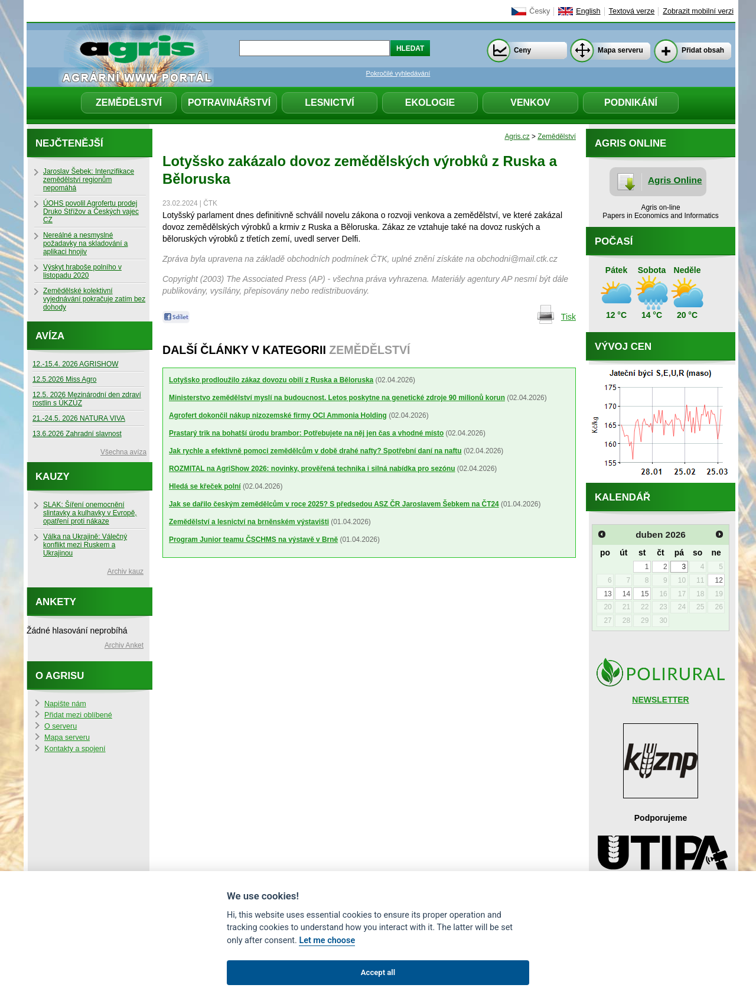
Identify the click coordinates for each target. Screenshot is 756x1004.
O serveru (60, 726)
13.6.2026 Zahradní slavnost (77, 434)
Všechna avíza (123, 452)
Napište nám (65, 704)
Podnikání (630, 103)
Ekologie (430, 103)
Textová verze (632, 11)
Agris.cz (516, 136)
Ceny (522, 50)
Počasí (614, 241)
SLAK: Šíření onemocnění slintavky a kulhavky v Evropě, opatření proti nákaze (90, 513)
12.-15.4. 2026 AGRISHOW (75, 364)
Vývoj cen (623, 346)
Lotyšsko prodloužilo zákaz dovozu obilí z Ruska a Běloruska (271, 380)
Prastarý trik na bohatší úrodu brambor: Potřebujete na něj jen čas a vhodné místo (306, 433)
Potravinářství (229, 103)
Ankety (55, 601)
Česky (539, 11)
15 (645, 594)
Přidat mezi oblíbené (78, 715)
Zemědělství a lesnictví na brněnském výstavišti (249, 522)
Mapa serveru (620, 50)
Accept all (378, 972)
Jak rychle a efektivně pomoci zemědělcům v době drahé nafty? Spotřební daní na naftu (315, 451)
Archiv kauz (125, 571)
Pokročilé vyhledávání (398, 73)
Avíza (49, 336)
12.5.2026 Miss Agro (64, 379)
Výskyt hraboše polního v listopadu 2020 (82, 271)
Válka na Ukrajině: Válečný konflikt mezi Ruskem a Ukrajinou (85, 544)
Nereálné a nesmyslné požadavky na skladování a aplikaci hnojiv (85, 243)
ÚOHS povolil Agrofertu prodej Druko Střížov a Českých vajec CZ (91, 211)
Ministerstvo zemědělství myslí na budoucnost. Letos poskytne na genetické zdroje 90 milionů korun (337, 398)
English (588, 11)
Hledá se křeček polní (205, 486)
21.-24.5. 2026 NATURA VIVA (78, 418)
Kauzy (52, 476)
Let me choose (327, 940)
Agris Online (675, 180)
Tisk (568, 316)
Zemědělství (129, 103)
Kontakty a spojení (75, 749)
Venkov (530, 103)
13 (607, 594)
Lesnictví (329, 103)
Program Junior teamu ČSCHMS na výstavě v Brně (253, 539)
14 (626, 594)
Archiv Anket (124, 645)
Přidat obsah (703, 50)
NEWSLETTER (660, 699)
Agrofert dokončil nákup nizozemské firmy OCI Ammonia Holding (278, 415)
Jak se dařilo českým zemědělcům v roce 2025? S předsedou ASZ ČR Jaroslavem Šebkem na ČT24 (334, 504)
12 (718, 580)
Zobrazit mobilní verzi (698, 11)
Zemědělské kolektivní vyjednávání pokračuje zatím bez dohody (94, 299)
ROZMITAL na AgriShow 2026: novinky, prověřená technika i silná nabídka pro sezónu (312, 468)
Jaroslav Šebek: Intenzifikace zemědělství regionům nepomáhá (88, 179)
